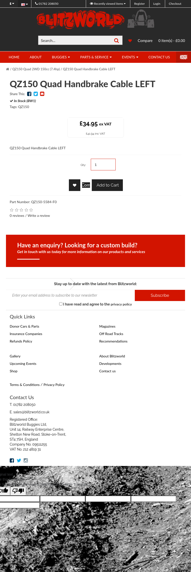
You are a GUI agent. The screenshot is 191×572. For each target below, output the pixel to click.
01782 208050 (46, 3)
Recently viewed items (107, 3)
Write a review (39, 215)
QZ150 (23, 107)
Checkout (175, 3)
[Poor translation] (18, 491)
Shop (13, 371)
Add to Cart (107, 185)
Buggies (59, 57)
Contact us (107, 371)
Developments (110, 363)
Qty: (83, 165)
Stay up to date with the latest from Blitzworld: (95, 284)
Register (139, 3)
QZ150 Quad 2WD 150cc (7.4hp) (36, 69)
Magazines (107, 326)
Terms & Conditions (25, 384)
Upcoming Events (23, 363)
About (36, 57)
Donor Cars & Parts (24, 326)
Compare (145, 40)
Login (156, 3)
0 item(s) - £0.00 (171, 40)
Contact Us (159, 57)
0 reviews (17, 215)
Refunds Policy (21, 341)
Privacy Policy (54, 384)
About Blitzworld (112, 356)
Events (128, 57)
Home (14, 57)
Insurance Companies (26, 334)
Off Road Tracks (111, 334)
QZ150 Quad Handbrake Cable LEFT (89, 69)
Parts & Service (94, 57)
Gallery (15, 356)
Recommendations (113, 341)
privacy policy (121, 304)
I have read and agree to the (95, 304)
